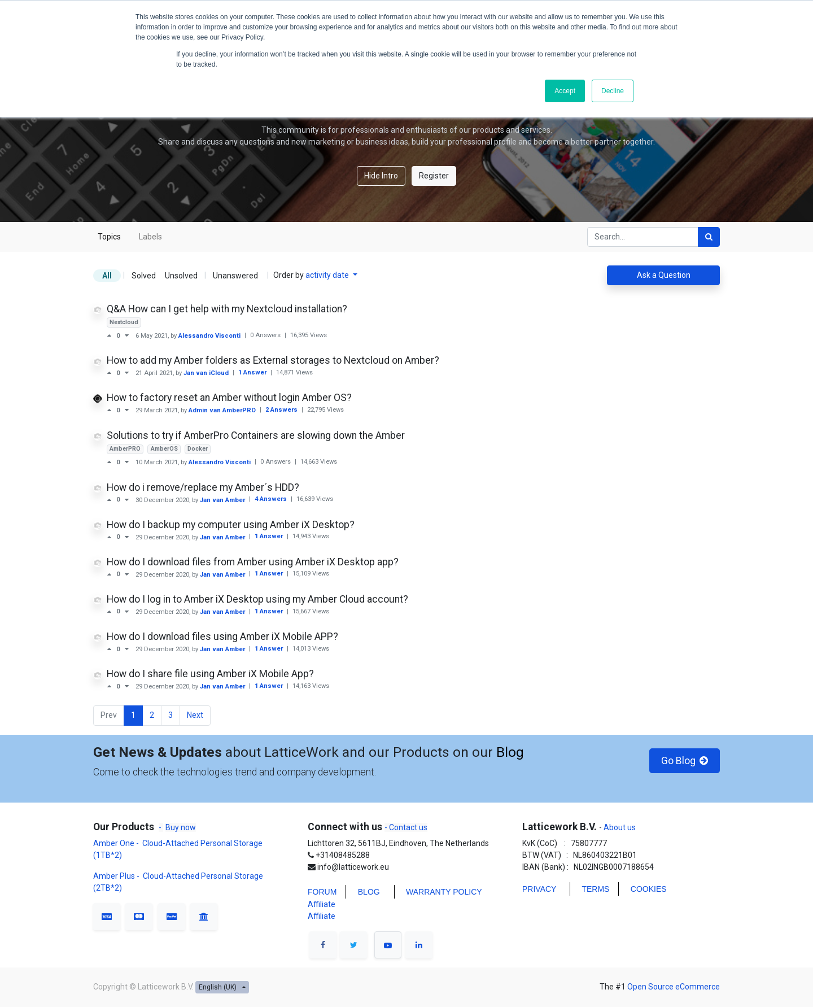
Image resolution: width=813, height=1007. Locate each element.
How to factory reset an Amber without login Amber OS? (229, 397)
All (107, 275)
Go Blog (685, 760)
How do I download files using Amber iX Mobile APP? (222, 636)
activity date (328, 275)
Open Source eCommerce (673, 986)
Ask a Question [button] (663, 275)
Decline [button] (612, 91)
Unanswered (235, 275)
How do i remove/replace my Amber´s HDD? (203, 487)
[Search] (709, 237)
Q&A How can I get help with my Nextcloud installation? (227, 309)
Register (434, 175)
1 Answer (253, 372)
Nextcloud (124, 322)
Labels (150, 236)
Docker (197, 448)
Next (195, 715)
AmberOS (164, 448)
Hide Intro (381, 175)
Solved (144, 275)
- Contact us (405, 827)
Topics (109, 236)
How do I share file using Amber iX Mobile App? (210, 673)
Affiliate (321, 904)
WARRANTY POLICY (444, 891)
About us (619, 827)
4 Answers (272, 499)
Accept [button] (564, 91)
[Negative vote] (127, 335)
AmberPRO (125, 448)
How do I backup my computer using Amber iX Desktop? (231, 524)
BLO (366, 891)
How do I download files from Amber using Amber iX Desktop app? (253, 562)
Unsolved (181, 275)
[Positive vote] (111, 335)
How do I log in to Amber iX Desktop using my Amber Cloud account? (257, 599)
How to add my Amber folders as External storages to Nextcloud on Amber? (273, 360)
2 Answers (282, 409)
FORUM (322, 891)
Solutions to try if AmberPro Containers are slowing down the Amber (256, 435)
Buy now (180, 827)
